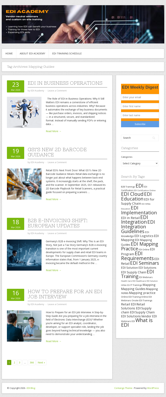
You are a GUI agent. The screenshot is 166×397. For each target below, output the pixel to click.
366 (32, 362)
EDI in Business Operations (65, 83)
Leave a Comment (57, 90)
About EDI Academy (32, 53)
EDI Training (137, 273)
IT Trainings (136, 285)
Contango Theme (123, 388)
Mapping (149, 285)
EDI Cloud (132, 194)
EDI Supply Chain (133, 272)
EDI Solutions (147, 268)
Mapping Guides (133, 289)
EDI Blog (31, 388)
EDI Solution (129, 268)
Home (9, 53)
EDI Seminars (144, 263)
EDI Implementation (139, 210)
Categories (126, 156)
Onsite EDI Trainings (142, 300)
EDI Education (136, 196)
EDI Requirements (137, 255)
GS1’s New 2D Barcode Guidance (57, 152)
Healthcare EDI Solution (147, 281)
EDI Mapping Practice (139, 246)
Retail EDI (128, 304)
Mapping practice (142, 293)
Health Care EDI (128, 281)
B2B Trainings (128, 186)
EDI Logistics (143, 236)
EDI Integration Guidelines (138, 226)
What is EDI (137, 322)
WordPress (153, 388)
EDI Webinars (146, 277)
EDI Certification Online (145, 190)
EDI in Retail (130, 218)
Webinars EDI (128, 321)
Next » (41, 362)
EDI (139, 185)
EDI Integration (134, 219)
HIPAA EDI (125, 285)
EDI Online (144, 249)
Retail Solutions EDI (133, 306)
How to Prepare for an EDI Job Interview (65, 294)
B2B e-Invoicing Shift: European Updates (57, 223)
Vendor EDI (149, 316)
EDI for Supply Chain (137, 201)
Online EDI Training (131, 296)
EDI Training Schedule (67, 53)
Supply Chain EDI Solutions (138, 314)
